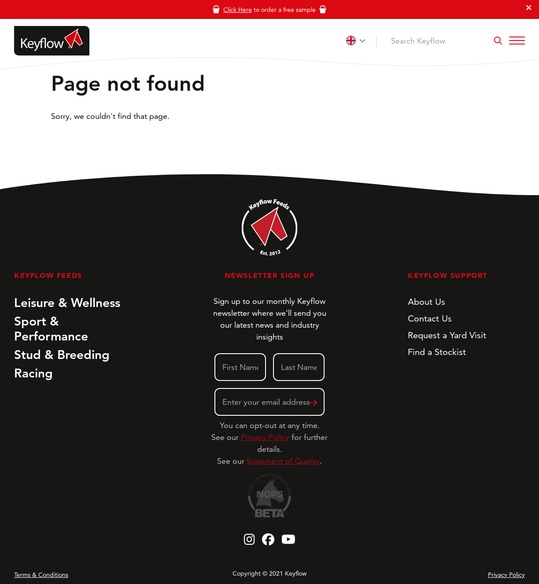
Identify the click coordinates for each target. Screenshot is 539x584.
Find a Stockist (437, 352)
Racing (33, 373)
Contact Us (430, 318)
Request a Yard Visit (447, 335)
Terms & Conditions (41, 575)
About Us (426, 301)
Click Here (237, 10)
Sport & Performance (51, 329)
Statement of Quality (283, 461)
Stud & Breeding (62, 354)
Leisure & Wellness (67, 302)
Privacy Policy (265, 437)
